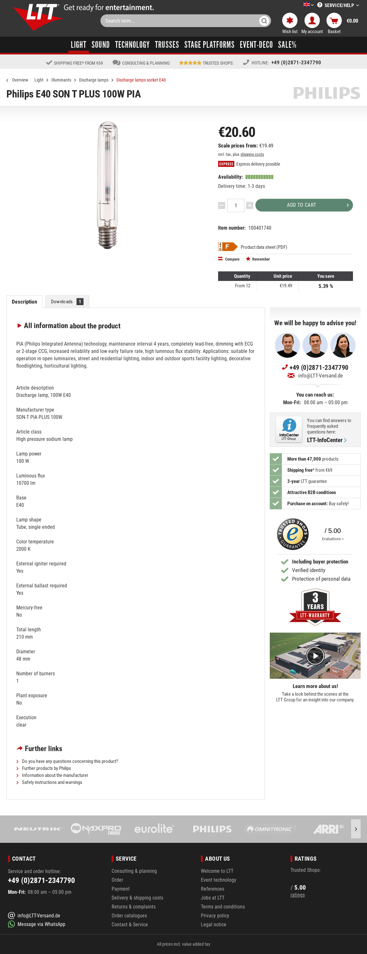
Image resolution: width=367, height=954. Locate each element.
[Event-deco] (256, 45)
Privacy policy (215, 916)
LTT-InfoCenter (327, 440)
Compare (228, 259)
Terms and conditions (223, 907)
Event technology (218, 880)
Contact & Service (130, 925)
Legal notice (213, 925)
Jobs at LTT (212, 898)
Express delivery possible (249, 164)
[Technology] (132, 45)
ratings (297, 895)
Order (117, 880)
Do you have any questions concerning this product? (67, 761)
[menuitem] (299, 5)
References (212, 889)
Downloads (67, 302)
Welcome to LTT (217, 871)
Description (24, 301)
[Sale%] (287, 45)
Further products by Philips (44, 768)
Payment (121, 889)
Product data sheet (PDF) (264, 247)
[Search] (264, 20)
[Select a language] (301, 5)
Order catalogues (129, 916)
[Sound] (101, 45)
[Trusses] (167, 45)
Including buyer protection (320, 561)
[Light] (78, 45)
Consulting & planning (134, 871)
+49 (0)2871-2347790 (296, 62)
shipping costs (252, 154)
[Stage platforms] (209, 45)
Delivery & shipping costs (137, 898)
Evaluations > (333, 538)
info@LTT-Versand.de (315, 375)
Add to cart (318, 204)
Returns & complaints (134, 907)
